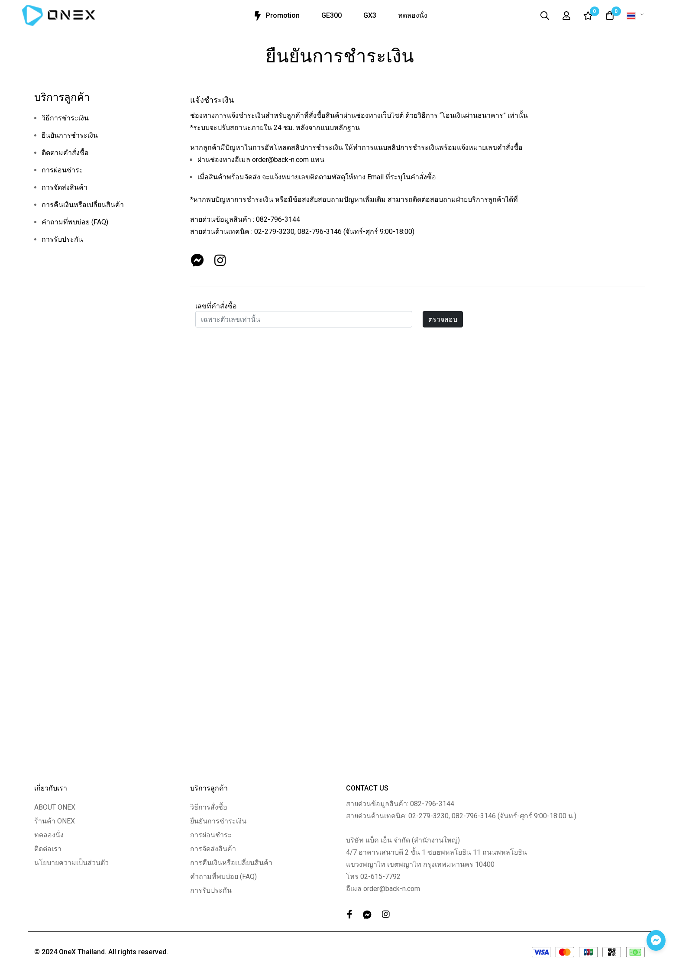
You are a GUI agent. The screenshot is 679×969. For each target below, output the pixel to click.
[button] (637, 16)
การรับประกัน (62, 239)
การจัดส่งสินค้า (64, 187)
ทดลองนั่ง (412, 15)
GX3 (369, 15)
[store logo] (58, 15)
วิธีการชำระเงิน (65, 118)
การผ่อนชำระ (62, 170)
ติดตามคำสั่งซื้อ (65, 153)
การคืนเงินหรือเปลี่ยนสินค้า (83, 205)
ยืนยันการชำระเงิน (70, 135)
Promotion (276, 16)
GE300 (331, 15)
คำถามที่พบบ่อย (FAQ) (75, 222)
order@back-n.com (280, 160)
